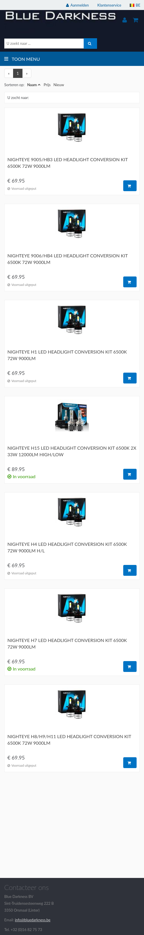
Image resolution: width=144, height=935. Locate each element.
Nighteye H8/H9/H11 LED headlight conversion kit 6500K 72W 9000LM (69, 740)
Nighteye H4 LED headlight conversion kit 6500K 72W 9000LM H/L (67, 547)
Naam (32, 84)
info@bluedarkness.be (32, 920)
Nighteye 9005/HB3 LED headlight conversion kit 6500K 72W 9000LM (67, 163)
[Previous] (8, 73)
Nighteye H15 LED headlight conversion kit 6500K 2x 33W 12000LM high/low (71, 451)
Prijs (47, 84)
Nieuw (59, 84)
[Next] (26, 73)
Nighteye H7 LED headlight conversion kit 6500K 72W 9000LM (67, 643)
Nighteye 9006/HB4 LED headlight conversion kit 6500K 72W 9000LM (67, 259)
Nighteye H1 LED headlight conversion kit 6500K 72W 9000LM (67, 355)
